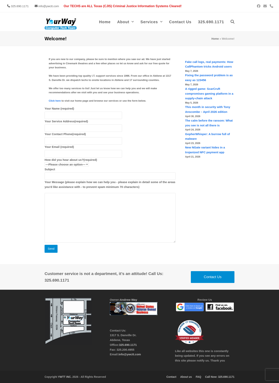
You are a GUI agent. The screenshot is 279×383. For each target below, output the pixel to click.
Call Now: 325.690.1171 (219, 376)
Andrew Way (128, 299)
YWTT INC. (65, 376)
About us (186, 376)
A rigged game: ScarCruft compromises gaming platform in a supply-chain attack (209, 93)
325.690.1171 (20, 6)
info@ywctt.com (48, 6)
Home (215, 38)
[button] (232, 21)
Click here (55, 100)
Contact (171, 376)
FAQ (198, 376)
